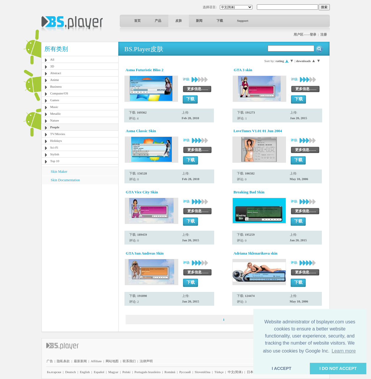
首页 (137, 20)
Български (54, 372)
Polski (126, 372)
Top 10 (54, 161)
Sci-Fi (54, 147)
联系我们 (129, 361)
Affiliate (96, 361)
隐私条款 (63, 361)
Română (169, 372)
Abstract (55, 73)
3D (52, 66)
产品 (158, 20)
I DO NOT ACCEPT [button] (338, 368)
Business (56, 86)
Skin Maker (59, 171)
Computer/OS (59, 93)
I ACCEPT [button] (282, 368)
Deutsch (70, 372)
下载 (220, 20)
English (85, 372)
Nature (54, 120)
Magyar (113, 372)
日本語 (252, 372)
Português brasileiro (147, 372)
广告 (49, 361)
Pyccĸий (185, 372)
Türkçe (219, 372)
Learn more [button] (344, 350)
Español (99, 372)
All (52, 59)
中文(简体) (235, 372)
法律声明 (146, 361)
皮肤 (178, 20)
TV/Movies (57, 134)
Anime (54, 80)
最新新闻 (80, 361)
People (54, 127)
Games (54, 100)
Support (243, 20)
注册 (323, 34)
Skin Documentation (65, 180)
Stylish (54, 154)
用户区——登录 (305, 34)
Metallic (55, 113)
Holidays (56, 140)
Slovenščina (202, 372)
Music (54, 107)
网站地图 (112, 361)
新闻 (199, 20)
